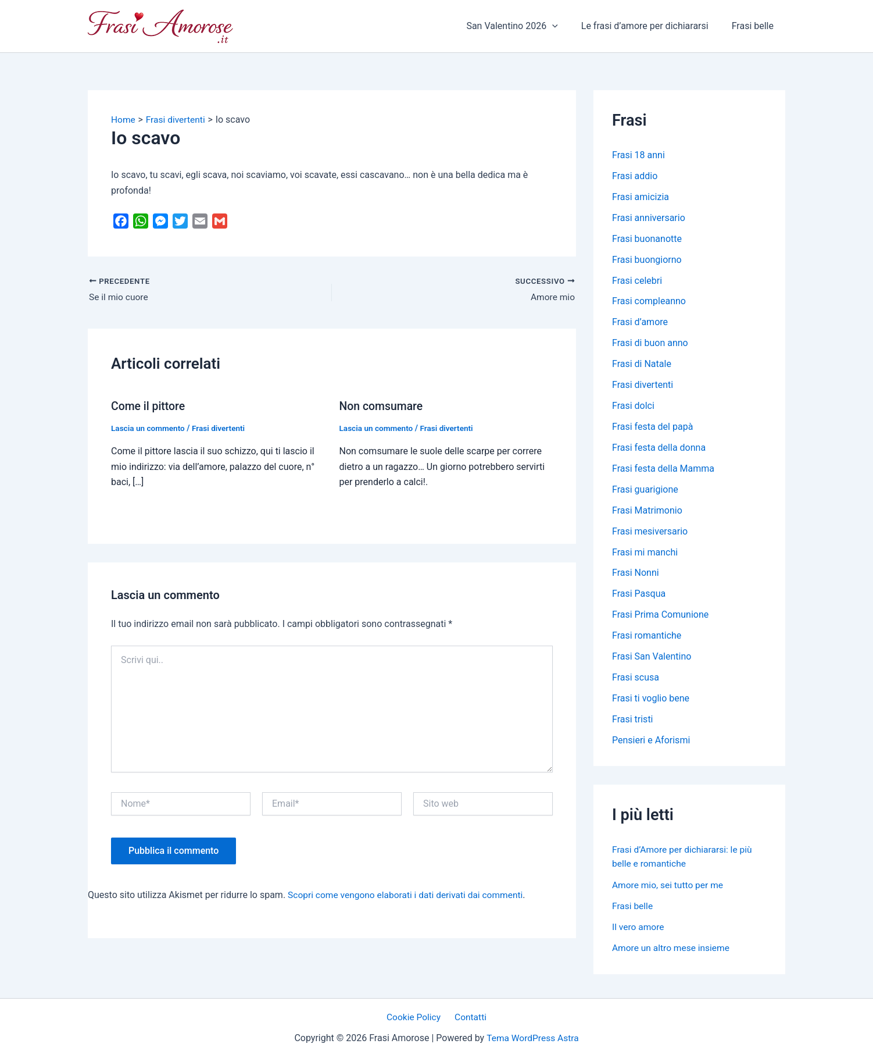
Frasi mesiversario (650, 531)
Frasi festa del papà (652, 427)
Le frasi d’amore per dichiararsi (651, 25)
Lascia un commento (149, 428)
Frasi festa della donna (659, 448)
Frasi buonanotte (647, 238)
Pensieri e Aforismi (651, 741)
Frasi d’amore (640, 322)
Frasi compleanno (649, 301)
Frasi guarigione (645, 490)
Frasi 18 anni (638, 155)
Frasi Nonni (635, 573)
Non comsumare (382, 406)
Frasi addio (634, 175)
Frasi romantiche (646, 636)
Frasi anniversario (648, 217)
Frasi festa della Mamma (663, 469)
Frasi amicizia (640, 196)
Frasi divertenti (221, 428)
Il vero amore (639, 927)
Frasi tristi (632, 720)
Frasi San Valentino (651, 657)
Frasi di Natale (641, 364)
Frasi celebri (637, 280)
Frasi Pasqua (639, 594)
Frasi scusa (635, 678)
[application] (564, 26)
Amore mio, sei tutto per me (669, 885)
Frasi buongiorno (647, 259)
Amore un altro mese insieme (672, 948)
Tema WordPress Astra (532, 1038)
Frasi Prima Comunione (660, 615)
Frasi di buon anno (650, 343)
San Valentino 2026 (523, 26)
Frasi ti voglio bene (650, 699)
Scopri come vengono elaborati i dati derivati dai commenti (409, 894)
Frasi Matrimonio (647, 510)
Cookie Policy (415, 1017)
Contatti (469, 1017)
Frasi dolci (633, 406)
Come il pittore (149, 406)
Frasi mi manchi (645, 552)
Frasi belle (755, 25)
